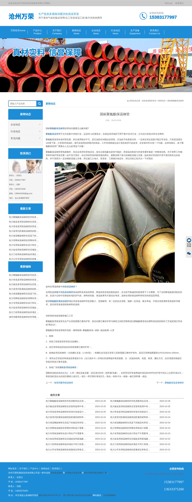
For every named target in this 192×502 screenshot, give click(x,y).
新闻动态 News (76, 32)
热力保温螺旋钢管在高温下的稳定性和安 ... (76, 422)
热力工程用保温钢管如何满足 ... (24, 254)
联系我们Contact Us (154, 32)
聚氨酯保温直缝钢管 (174, 382)
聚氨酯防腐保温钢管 (59, 301)
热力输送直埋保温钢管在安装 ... (24, 222)
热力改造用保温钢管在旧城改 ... (24, 249)
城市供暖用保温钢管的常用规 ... (24, 317)
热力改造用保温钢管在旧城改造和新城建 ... (76, 439)
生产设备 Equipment (135, 32)
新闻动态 (161, 101)
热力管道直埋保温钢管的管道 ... (24, 226)
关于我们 (23, 468)
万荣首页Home (18, 30)
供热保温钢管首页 (149, 101)
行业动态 (15, 131)
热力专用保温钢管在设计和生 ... (24, 245)
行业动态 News (115, 32)
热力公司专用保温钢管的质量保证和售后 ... (76, 449)
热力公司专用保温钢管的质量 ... (24, 259)
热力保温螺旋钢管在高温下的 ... (24, 235)
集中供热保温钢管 (64, 292)
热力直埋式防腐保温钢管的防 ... (24, 231)
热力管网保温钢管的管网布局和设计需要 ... (76, 428)
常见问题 (15, 138)
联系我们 (179, 3)
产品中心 (34, 468)
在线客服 (189, 242)
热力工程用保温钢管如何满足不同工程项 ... (76, 444)
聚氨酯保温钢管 (57, 128)
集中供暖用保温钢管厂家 (95, 473)
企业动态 (15, 124)
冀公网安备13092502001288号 (77, 495)
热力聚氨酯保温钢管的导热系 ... (24, 217)
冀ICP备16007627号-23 (50, 495)
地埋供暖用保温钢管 (63, 382)
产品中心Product (37, 32)
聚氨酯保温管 (52, 134)
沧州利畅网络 (109, 495)
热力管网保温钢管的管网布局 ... (24, 240)
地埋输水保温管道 (73, 473)
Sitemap (168, 3)
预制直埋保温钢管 (68, 367)
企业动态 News (96, 32)
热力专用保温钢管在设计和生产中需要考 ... (76, 433)
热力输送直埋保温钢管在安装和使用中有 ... (76, 406)
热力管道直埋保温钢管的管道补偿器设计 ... (76, 411)
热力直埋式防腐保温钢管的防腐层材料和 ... (76, 417)
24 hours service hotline (164, 474)
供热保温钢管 (69, 286)
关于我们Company (57, 32)
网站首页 (12, 468)
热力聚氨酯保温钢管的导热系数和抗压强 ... (76, 401)
